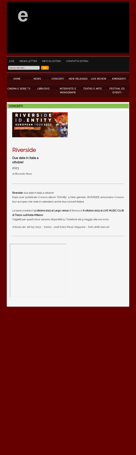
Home (17, 78)
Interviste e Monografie (68, 90)
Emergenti (119, 78)
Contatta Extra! (77, 61)
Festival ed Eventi (117, 90)
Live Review (98, 78)
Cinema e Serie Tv (19, 88)
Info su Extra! (51, 61)
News (37, 78)
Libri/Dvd (43, 88)
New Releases (78, 78)
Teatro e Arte (92, 88)
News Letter (28, 61)
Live (11, 61)
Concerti (58, 78)
